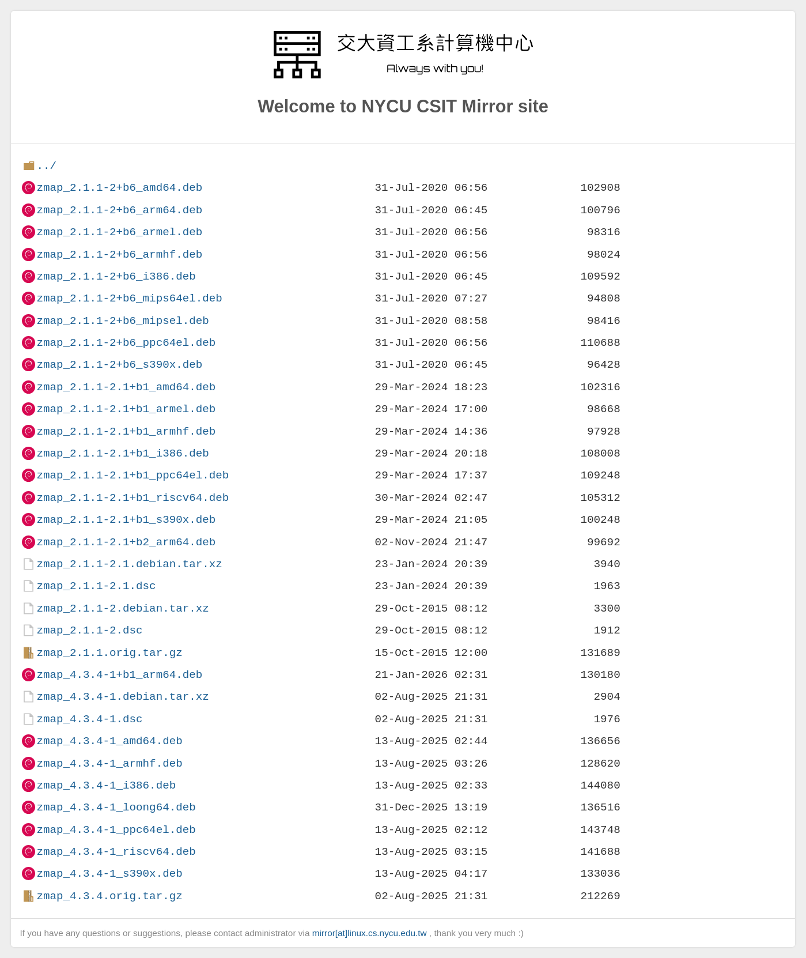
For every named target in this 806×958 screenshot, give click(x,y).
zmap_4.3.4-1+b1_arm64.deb (119, 674)
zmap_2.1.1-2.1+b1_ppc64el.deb (132, 475)
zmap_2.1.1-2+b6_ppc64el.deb (125, 342)
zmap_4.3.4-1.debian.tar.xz (122, 696)
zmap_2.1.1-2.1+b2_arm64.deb (125, 542)
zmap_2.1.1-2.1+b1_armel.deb (125, 409)
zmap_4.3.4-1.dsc (89, 719)
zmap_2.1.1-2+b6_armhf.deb (119, 254)
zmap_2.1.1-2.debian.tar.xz (122, 608)
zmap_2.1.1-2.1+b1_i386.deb (122, 453)
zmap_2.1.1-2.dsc (89, 630)
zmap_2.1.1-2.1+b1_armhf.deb (125, 431)
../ (46, 166)
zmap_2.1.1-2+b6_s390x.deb (119, 364)
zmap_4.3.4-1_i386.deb (106, 785)
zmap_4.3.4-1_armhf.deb (109, 763)
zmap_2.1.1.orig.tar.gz (109, 653)
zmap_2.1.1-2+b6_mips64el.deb (129, 298)
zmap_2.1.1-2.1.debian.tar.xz (129, 564)
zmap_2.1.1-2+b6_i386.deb (115, 276)
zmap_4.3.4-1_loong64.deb (115, 807)
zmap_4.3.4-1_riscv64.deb (115, 851)
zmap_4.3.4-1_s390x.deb (109, 873)
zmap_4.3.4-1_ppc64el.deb (115, 830)
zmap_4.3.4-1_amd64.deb (109, 741)
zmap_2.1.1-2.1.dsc (96, 586)
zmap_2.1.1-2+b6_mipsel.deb (122, 321)
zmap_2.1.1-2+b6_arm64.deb (119, 210)
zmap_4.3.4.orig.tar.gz (109, 896)
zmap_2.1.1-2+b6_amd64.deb (119, 187)
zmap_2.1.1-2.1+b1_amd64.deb (125, 387)
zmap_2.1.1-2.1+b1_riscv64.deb (132, 498)
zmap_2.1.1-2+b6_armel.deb (119, 232)
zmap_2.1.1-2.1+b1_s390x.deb (125, 519)
